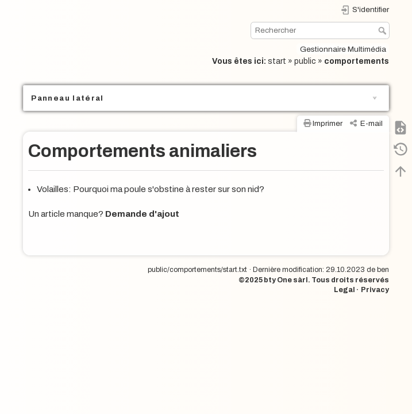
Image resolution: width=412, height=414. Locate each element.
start (277, 61)
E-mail (371, 123)
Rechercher (383, 30)
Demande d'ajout (142, 213)
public (305, 61)
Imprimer (327, 123)
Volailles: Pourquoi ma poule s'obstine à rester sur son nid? (150, 189)
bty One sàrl (286, 280)
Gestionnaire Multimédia (343, 49)
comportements (356, 61)
